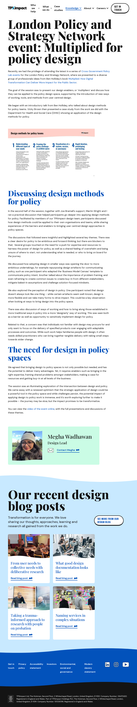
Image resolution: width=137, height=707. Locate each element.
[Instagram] (116, 664)
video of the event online (40, 409)
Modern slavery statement (90, 668)
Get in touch (117, 8)
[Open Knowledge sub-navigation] (73, 8)
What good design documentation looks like (72, 567)
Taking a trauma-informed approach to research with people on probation (28, 622)
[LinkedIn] (107, 664)
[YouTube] (126, 664)
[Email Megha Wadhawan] (51, 450)
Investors (51, 664)
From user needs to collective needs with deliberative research (27, 567)
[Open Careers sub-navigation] (103, 8)
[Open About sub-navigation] (89, 8)
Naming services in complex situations (70, 617)
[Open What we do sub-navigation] (47, 8)
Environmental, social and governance (68, 668)
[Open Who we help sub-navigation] (34, 8)
